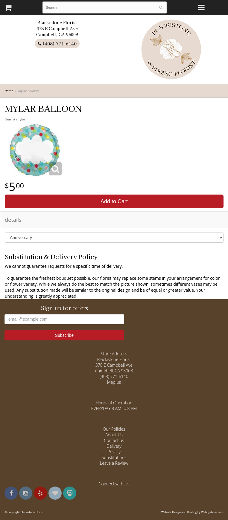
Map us (114, 382)
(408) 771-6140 (57, 43)
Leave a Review (114, 463)
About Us (114, 435)
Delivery (114, 446)
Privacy (114, 452)
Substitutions (114, 457)
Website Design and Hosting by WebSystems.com (192, 512)
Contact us (114, 440)
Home (8, 90)
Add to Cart (114, 201)
